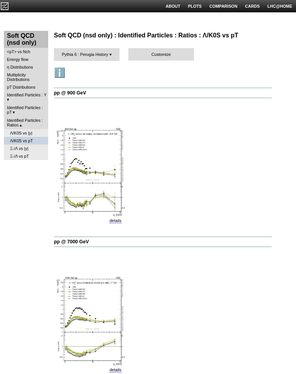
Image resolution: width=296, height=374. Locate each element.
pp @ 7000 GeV (71, 241)
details (115, 220)
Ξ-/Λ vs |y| (19, 148)
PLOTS (195, 6)
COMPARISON (223, 6)
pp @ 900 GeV (70, 93)
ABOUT (173, 6)
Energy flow (18, 59)
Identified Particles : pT (25, 110)
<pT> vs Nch (18, 51)
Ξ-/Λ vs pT (19, 156)
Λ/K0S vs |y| (21, 133)
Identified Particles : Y (27, 95)
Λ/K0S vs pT (21, 140)
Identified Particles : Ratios (25, 122)
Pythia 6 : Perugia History (85, 54)
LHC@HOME (279, 6)
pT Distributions (21, 87)
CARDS (252, 6)
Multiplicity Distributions (18, 77)
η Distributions (20, 67)
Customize (161, 54)
